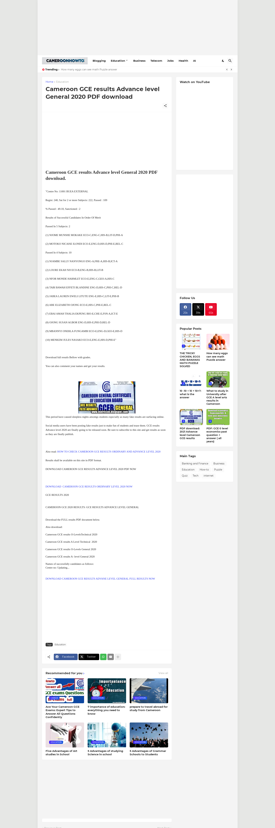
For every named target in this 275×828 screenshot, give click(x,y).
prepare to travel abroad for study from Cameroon (149, 708)
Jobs (170, 60)
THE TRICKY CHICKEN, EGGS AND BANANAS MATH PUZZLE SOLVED (190, 360)
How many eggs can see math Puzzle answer (89, 69)
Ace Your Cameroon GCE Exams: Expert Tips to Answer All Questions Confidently (62, 712)
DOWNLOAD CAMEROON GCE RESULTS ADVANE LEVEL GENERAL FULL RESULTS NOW (101, 578)
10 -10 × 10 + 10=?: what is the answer (190, 394)
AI (194, 60)
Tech (195, 475)
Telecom (156, 60)
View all (163, 673)
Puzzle (218, 469)
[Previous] (227, 69)
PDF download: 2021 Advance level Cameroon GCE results (190, 433)
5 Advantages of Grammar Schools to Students (148, 752)
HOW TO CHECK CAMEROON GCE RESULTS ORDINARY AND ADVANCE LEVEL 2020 (108, 451)
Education (118, 60)
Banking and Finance (195, 463)
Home (49, 82)
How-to (204, 469)
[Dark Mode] (223, 61)
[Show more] (118, 657)
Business (139, 60)
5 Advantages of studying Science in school (105, 752)
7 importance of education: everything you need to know (106, 710)
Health (183, 60)
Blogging (99, 60)
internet (209, 475)
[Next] (231, 69)
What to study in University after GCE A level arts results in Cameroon (217, 397)
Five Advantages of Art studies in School (61, 752)
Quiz (185, 475)
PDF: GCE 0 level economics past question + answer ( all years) (217, 435)
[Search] (230, 61)
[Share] (165, 106)
